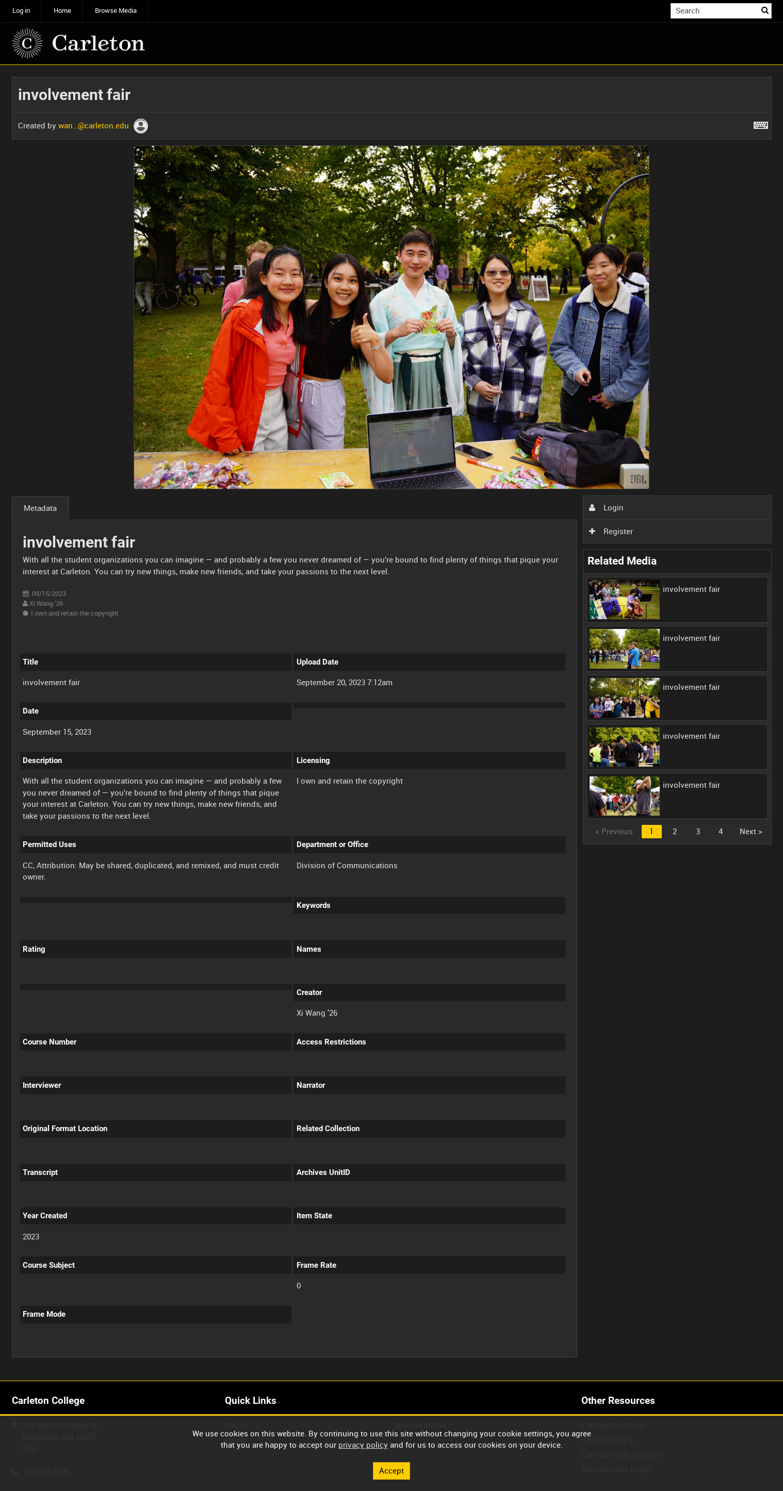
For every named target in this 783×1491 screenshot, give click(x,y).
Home (62, 10)
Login (606, 507)
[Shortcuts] (761, 123)
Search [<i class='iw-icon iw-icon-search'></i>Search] (765, 10)
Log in (21, 10)
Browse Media (116, 10)
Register (610, 531)
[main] (392, 723)
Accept (391, 1470)
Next (751, 831)
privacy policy (363, 1444)
